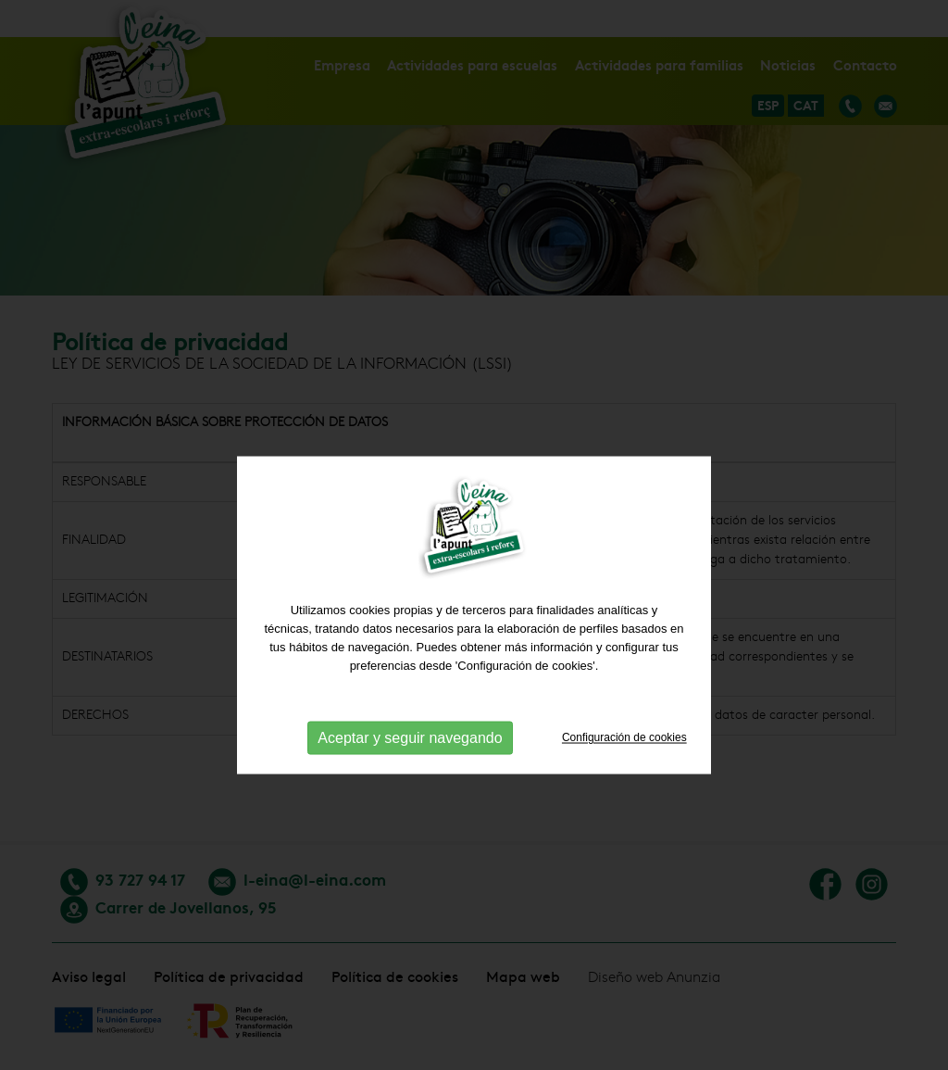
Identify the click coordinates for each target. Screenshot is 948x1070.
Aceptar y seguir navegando (410, 815)
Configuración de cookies (624, 814)
